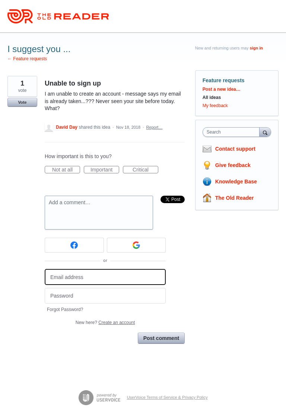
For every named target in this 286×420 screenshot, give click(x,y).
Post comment (161, 338)
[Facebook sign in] (74, 245)
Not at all (66, 170)
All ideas (212, 97)
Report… (154, 127)
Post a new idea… (222, 89)
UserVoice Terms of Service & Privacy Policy (167, 397)
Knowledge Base (236, 182)
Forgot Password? (65, 309)
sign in (256, 48)
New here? (105, 322)
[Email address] (105, 277)
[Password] (105, 296)
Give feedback (233, 165)
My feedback (215, 105)
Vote (22, 102)
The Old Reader (234, 198)
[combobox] (232, 132)
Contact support (235, 148)
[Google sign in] (136, 245)
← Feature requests (27, 58)
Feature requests (224, 80)
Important (104, 170)
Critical (145, 170)
